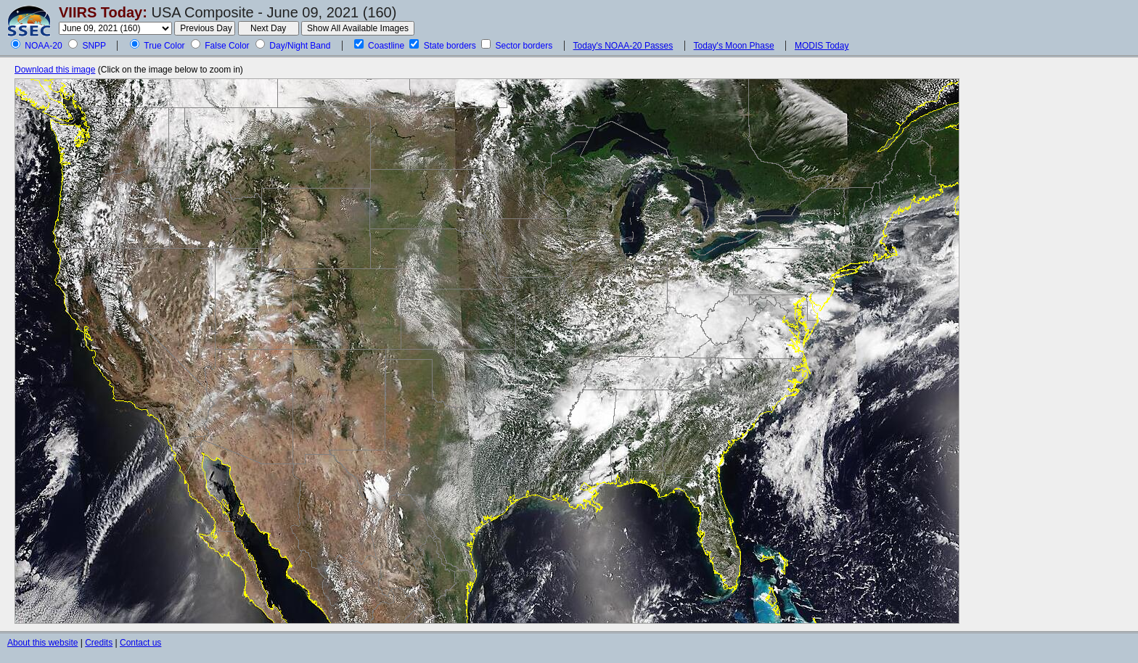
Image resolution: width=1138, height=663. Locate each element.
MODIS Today (821, 46)
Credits (98, 643)
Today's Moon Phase (734, 46)
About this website (42, 643)
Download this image (55, 70)
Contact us (140, 643)
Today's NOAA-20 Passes (623, 46)
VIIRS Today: (103, 12)
